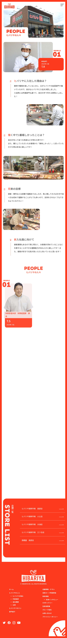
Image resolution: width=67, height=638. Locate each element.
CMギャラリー (47, 603)
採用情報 (45, 597)
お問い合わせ (47, 613)
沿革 (14, 605)
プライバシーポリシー (50, 617)
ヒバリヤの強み (18, 596)
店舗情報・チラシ (48, 590)
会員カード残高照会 (49, 593)
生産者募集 (46, 606)
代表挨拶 (16, 599)
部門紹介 (12, 612)
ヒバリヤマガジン (15, 608)
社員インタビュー (52, 600)
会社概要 (16, 602)
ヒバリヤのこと (14, 593)
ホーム (11, 590)
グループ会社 (47, 610)
